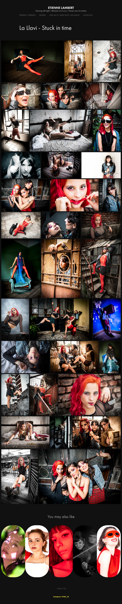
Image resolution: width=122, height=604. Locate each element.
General (42, 15)
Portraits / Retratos (27, 15)
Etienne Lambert (61, 8)
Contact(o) (87, 15)
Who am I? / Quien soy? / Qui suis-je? (64, 15)
